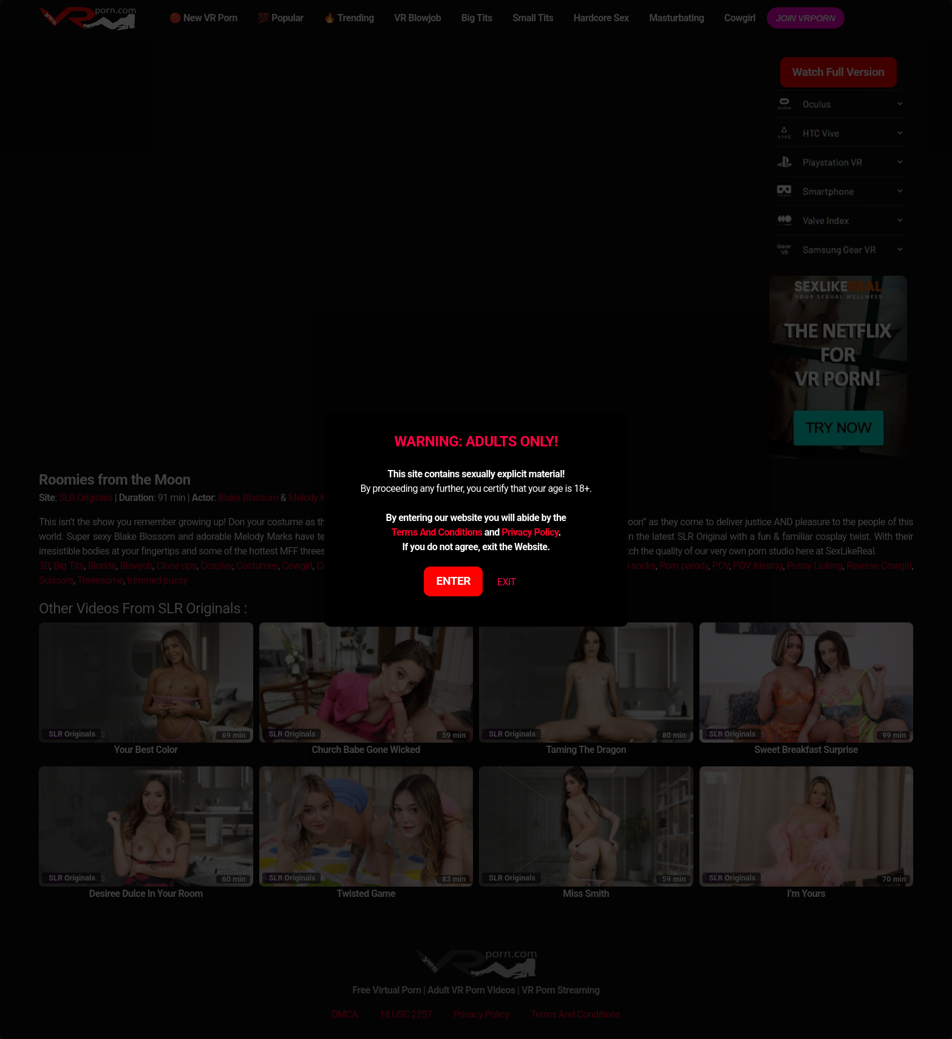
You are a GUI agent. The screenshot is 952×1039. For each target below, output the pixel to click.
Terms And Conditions (436, 532)
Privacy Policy (529, 532)
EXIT (506, 582)
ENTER (454, 581)
